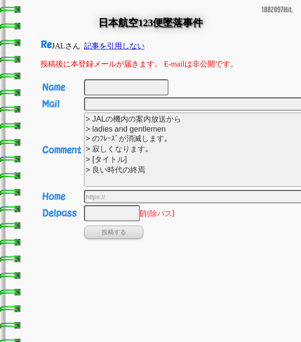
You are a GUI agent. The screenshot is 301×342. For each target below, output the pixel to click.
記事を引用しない (114, 46)
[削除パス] (112, 213)
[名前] (126, 87)
